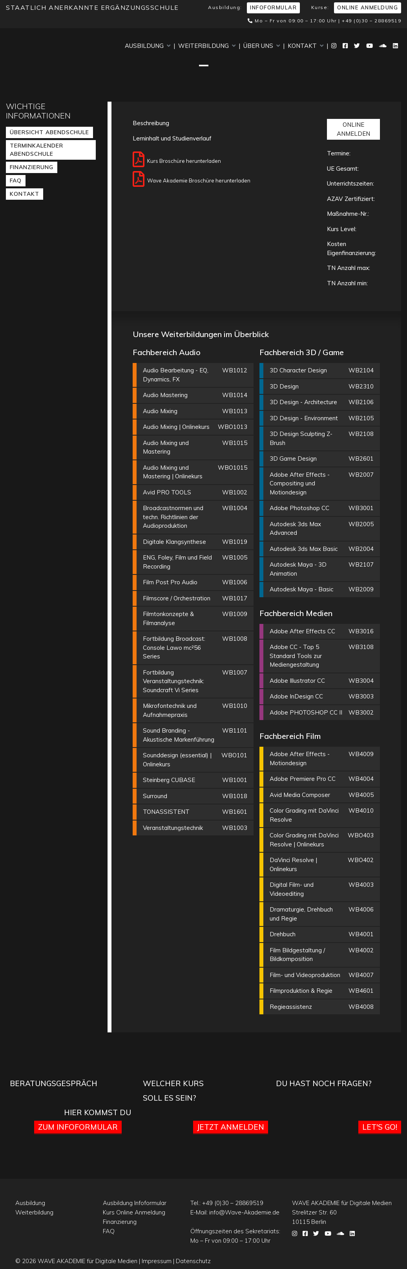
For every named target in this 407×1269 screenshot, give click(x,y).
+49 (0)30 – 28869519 (371, 21)
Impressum (157, 1261)
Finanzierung (31, 167)
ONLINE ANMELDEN (353, 129)
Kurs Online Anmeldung (134, 1212)
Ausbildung (147, 45)
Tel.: (226, 1203)
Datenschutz (193, 1261)
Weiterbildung (206, 45)
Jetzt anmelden (230, 1127)
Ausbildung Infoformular (134, 1203)
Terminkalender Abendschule (36, 149)
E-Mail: (234, 1212)
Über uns (261, 45)
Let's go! (379, 1127)
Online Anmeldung (367, 7)
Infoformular (273, 7)
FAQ (16, 180)
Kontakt (305, 45)
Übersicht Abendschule (49, 132)
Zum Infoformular (78, 1127)
